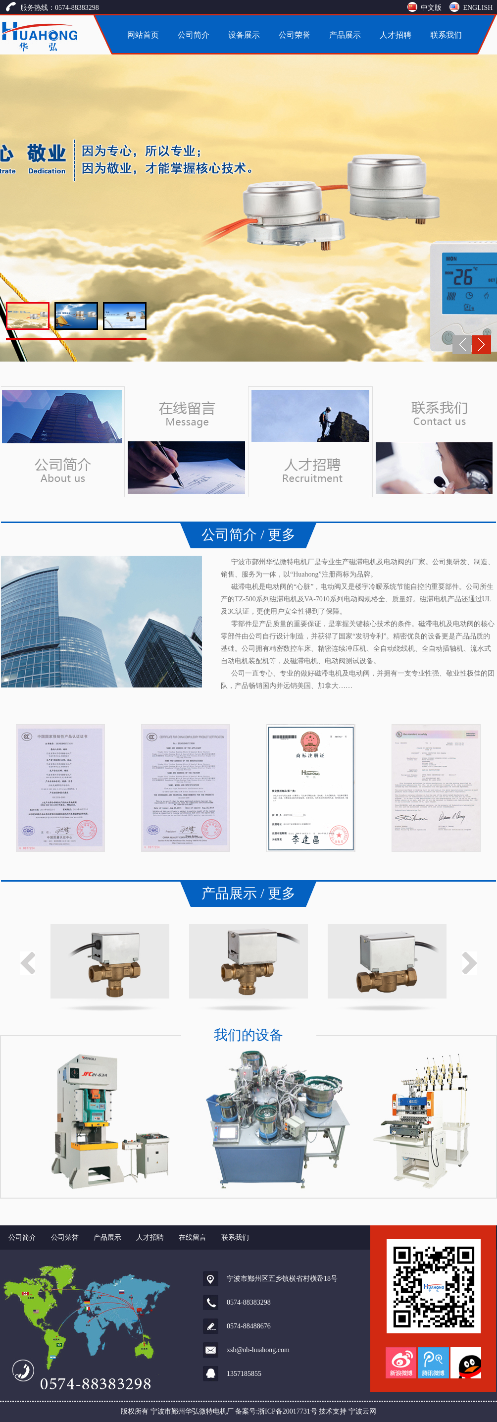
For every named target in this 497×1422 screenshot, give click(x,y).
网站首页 (143, 35)
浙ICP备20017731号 (287, 1411)
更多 (282, 534)
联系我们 (446, 35)
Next (469, 963)
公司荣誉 (294, 35)
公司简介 (193, 35)
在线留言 (192, 1237)
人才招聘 (395, 35)
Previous (27, 963)
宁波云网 (362, 1411)
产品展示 (345, 35)
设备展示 (244, 35)
